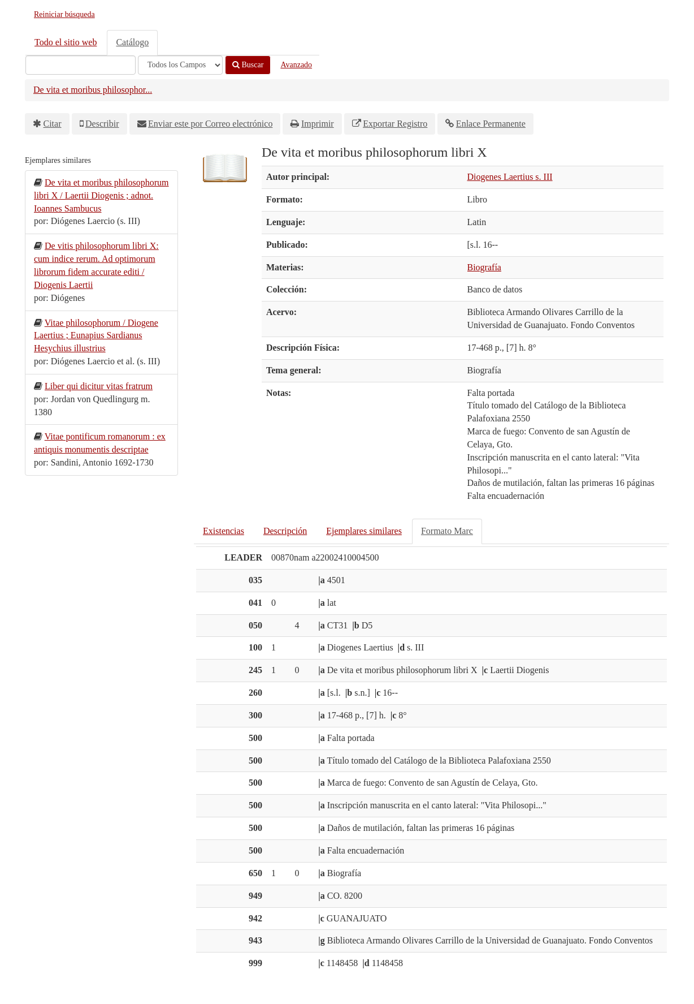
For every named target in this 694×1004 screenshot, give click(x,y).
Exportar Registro (395, 123)
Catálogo (132, 42)
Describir (102, 123)
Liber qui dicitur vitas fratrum (99, 386)
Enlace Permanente (491, 123)
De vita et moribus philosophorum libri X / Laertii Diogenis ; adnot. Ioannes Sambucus (101, 195)
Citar (53, 123)
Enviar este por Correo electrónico (210, 123)
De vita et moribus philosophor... (92, 89)
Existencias (223, 531)
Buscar (247, 65)
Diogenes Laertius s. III (510, 177)
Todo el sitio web (65, 42)
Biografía (484, 267)
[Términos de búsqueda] (80, 65)
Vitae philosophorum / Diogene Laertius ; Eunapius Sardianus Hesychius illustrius (96, 336)
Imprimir (317, 123)
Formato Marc (447, 531)
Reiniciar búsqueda (64, 14)
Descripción (285, 531)
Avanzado (296, 65)
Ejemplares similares (364, 531)
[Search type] (180, 65)
